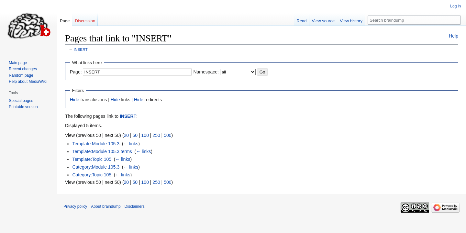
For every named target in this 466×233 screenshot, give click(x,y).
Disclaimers (135, 206)
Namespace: (206, 71)
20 (126, 135)
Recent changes (23, 69)
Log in (455, 6)
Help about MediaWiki (28, 81)
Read (302, 20)
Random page (21, 75)
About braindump (105, 206)
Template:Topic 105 (91, 159)
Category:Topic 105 (91, 174)
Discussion (85, 20)
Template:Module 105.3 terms (102, 151)
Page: (76, 71)
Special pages (21, 100)
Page (65, 20)
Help (453, 36)
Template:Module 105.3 (95, 143)
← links (130, 143)
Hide (74, 99)
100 (145, 135)
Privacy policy (75, 206)
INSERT (81, 49)
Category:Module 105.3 (95, 167)
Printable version (23, 107)
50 (135, 135)
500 (167, 135)
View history (351, 20)
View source (323, 20)
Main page (18, 63)
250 (156, 135)
